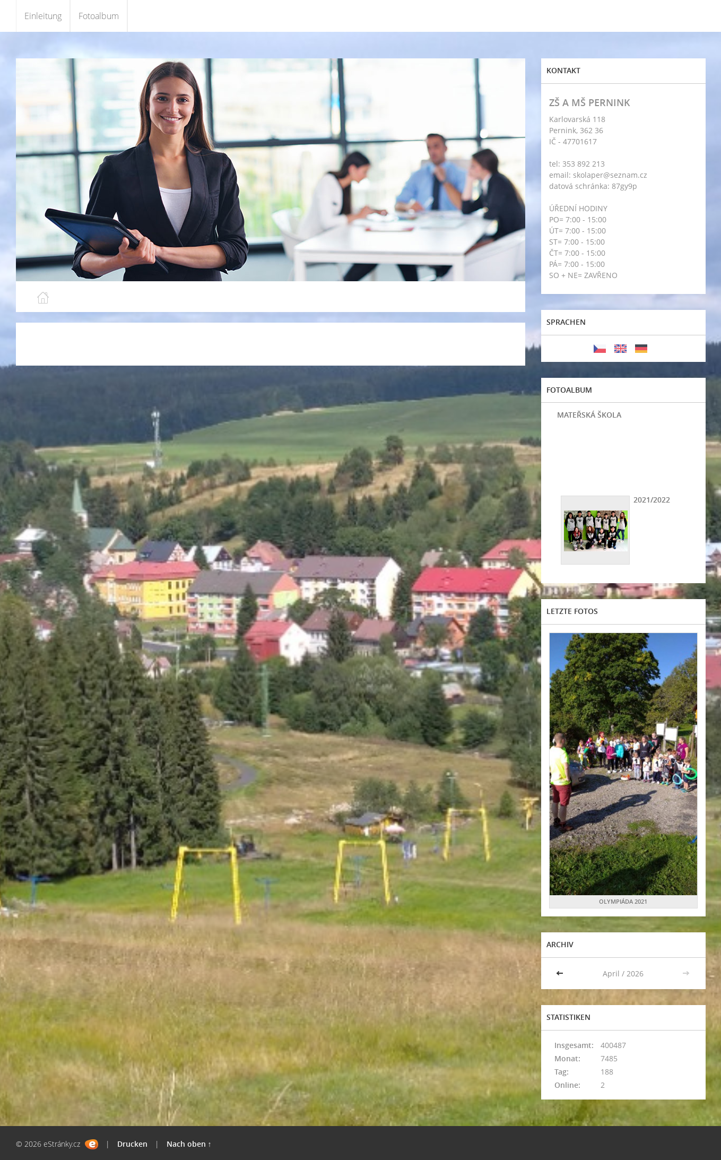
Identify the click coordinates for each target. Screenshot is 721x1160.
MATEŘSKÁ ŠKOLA (589, 415)
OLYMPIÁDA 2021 (623, 901)
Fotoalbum (99, 16)
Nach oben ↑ (189, 1144)
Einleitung (43, 16)
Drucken (132, 1144)
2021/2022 (651, 500)
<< (561, 973)
